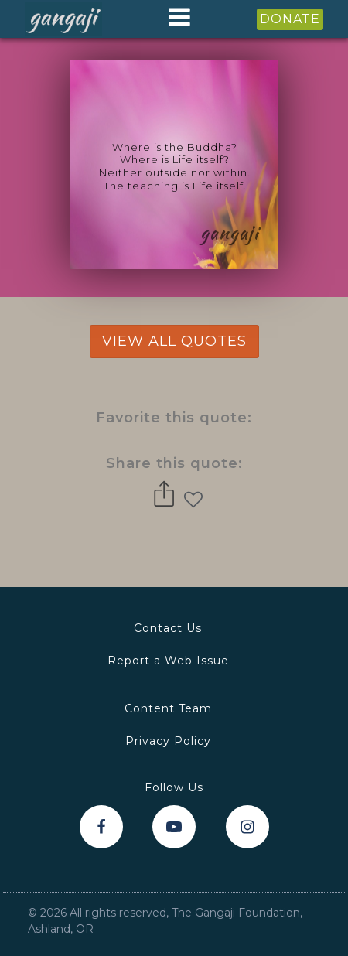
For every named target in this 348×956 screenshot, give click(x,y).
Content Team (168, 708)
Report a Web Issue (168, 660)
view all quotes (174, 341)
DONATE (290, 19)
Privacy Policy (168, 741)
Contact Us (168, 628)
